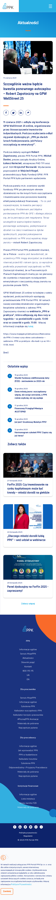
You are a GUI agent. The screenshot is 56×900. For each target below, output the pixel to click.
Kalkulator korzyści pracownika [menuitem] (28, 715)
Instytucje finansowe (28, 786)
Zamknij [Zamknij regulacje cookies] (7, 891)
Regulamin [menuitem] (28, 836)
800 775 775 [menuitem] (28, 671)
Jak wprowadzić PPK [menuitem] (28, 751)
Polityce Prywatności (21, 884)
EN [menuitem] (28, 679)
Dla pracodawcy (28, 738)
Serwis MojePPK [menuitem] (28, 654)
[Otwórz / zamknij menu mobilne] (50, 6)
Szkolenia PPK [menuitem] (28, 706)
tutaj (30, 327)
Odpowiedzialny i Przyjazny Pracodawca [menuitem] (28, 768)
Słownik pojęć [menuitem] (28, 662)
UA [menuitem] (28, 675)
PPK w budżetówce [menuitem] (28, 755)
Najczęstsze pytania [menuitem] (28, 728)
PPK (28, 641)
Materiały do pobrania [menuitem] (28, 724)
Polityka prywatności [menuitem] (28, 833)
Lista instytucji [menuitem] (28, 799)
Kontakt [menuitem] (28, 667)
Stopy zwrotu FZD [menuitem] (28, 803)
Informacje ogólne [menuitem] (28, 650)
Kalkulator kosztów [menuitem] (28, 759)
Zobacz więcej (28, 604)
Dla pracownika (28, 689)
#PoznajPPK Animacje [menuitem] (28, 719)
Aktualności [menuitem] (28, 658)
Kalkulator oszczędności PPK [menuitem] (28, 711)
